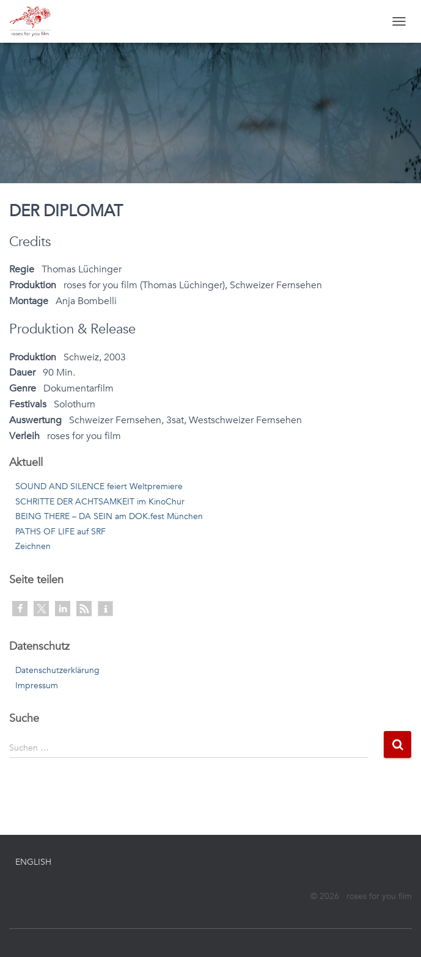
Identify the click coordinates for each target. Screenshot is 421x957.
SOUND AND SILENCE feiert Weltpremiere (99, 486)
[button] (19, 608)
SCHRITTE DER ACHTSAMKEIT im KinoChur (100, 502)
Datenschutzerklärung (57, 670)
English (33, 862)
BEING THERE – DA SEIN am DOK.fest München (109, 516)
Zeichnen (33, 546)
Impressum (36, 685)
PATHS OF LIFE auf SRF (60, 531)
